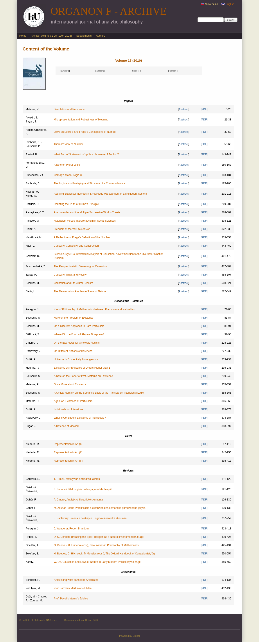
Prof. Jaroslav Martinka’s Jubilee (73, 588)
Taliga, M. (31, 274)
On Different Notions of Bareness (73, 351)
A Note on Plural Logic (67, 164)
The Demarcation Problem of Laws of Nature (80, 291)
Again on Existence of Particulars (73, 401)
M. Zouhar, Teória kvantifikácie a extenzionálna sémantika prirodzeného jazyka (100, 507)
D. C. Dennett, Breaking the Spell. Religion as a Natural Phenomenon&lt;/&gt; (99, 536)
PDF (204, 109)
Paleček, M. (33, 220)
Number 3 (136, 71)
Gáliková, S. (33, 334)
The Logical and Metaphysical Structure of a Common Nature (89, 183)
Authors (100, 35)
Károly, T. (31, 561)
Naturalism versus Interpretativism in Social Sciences (85, 220)
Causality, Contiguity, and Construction (76, 245)
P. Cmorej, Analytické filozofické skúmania (78, 499)
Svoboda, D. (33, 183)
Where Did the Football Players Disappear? (79, 334)
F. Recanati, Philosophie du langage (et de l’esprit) (83, 489)
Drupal (136, 636)
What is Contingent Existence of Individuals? (80, 417)
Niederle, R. (33, 444)
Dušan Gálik (91, 620)
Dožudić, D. (32, 204)
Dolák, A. (31, 229)
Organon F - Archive (108, 11)
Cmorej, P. (32, 342)
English (227, 4)
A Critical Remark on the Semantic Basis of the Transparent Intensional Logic (99, 392)
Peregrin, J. (32, 309)
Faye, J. (30, 245)
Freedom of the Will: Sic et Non (72, 229)
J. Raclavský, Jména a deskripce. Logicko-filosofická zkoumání (90, 518)
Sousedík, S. (33, 317)
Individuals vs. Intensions (68, 409)
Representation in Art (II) (68, 452)
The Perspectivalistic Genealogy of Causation (80, 266)
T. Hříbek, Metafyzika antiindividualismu (77, 479)
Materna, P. (32, 109)
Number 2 (100, 71)
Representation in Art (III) (68, 460)
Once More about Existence (70, 384)
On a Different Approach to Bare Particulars (79, 326)
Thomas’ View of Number (68, 144)
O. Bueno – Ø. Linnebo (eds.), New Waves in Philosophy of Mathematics (96, 545)
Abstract (183, 109)
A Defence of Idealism (66, 426)
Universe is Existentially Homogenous (76, 359)
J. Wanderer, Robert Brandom (71, 528)
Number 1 (64, 71)
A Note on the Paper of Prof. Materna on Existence (83, 376)
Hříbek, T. (31, 536)
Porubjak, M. (33, 588)
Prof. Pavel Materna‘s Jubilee (71, 598)
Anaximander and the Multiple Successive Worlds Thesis (87, 212)
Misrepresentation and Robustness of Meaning (81, 119)
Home (22, 35)
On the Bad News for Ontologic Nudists (77, 342)
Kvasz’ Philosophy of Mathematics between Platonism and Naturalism (94, 309)
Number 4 (173, 71)
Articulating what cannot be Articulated (76, 579)
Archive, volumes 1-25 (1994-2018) (51, 35)
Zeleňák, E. (32, 553)
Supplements (84, 35)
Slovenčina (209, 4)
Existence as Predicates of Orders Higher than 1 (82, 367)
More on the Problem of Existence (74, 317)
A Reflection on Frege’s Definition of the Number (82, 237)
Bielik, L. (31, 291)
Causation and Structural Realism (73, 283)
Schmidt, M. (33, 283)
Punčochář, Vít (34, 175)
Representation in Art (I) (68, 444)
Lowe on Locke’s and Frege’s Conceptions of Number (85, 131)
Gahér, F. (31, 499)
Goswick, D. (33, 256)
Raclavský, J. (33, 351)
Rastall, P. (31, 154)
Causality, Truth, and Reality (70, 274)
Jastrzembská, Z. (36, 266)
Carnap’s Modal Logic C (68, 175)
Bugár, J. (31, 426)
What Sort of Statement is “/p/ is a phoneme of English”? (86, 154)
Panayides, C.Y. (35, 212)
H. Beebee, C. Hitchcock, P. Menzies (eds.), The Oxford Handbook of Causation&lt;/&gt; (105, 553)
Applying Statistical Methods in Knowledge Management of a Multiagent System (100, 193)
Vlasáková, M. (34, 237)
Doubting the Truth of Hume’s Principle (76, 204)
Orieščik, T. (32, 545)
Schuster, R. (33, 579)
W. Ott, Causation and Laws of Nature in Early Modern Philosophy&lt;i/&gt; (97, 561)
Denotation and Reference (69, 109)
